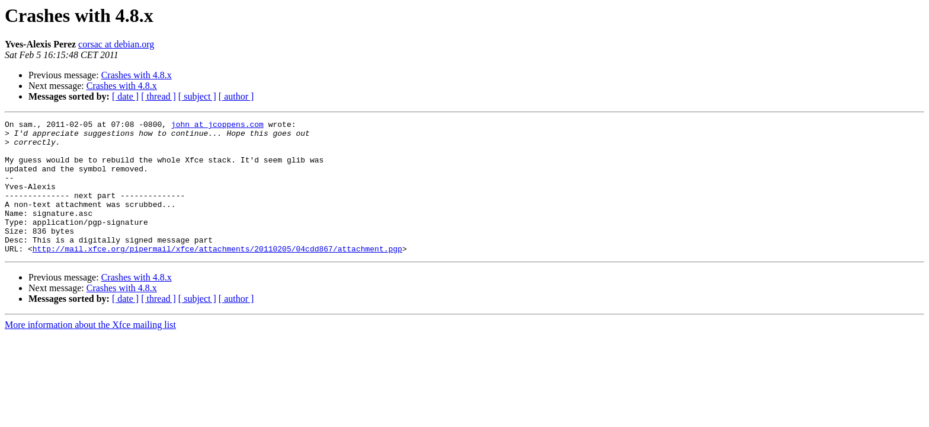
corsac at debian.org (116, 44)
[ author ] (236, 96)
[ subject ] (197, 96)
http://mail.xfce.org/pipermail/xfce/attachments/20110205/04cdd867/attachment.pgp (217, 275)
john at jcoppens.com (217, 125)
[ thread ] (158, 96)
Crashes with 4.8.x (136, 75)
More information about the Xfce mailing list (90, 351)
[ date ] (125, 96)
